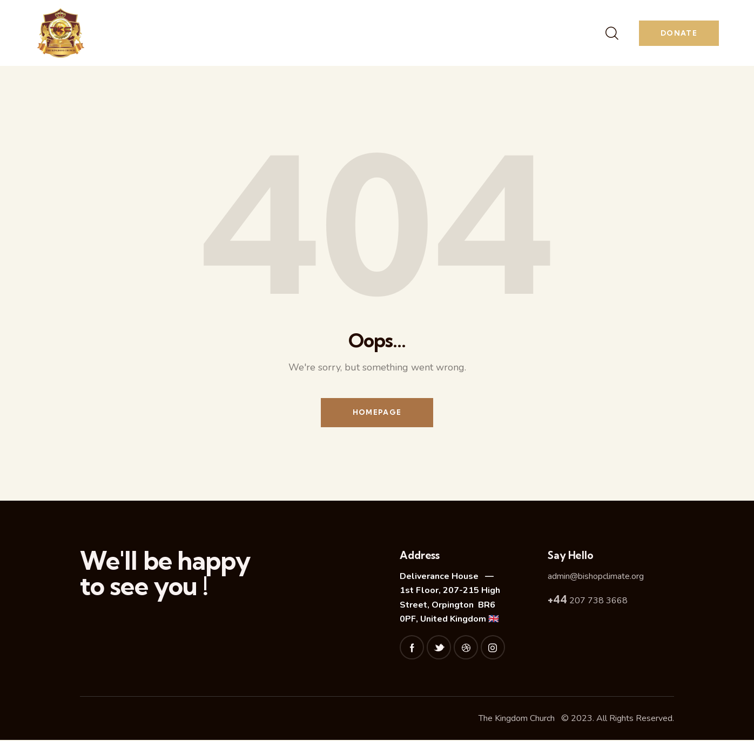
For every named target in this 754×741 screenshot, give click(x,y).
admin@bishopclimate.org (596, 577)
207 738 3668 (587, 602)
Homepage (377, 412)
